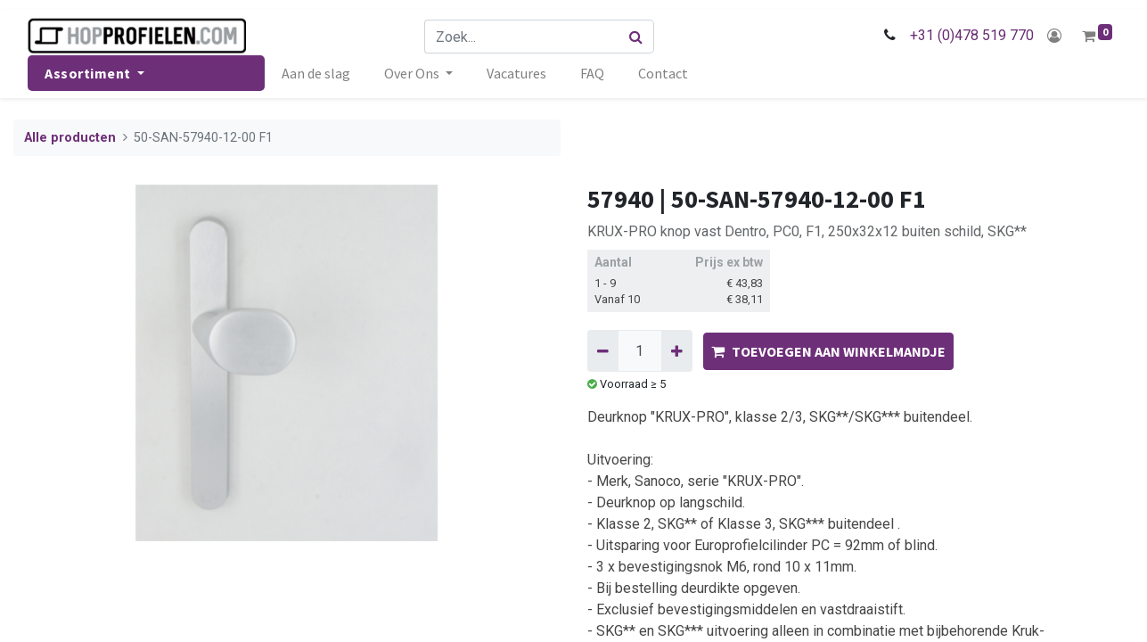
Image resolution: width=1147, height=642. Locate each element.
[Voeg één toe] (676, 350)
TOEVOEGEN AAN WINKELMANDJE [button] (828, 351)
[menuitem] (316, 73)
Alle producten (70, 137)
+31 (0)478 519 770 (972, 35)
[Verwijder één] (603, 350)
